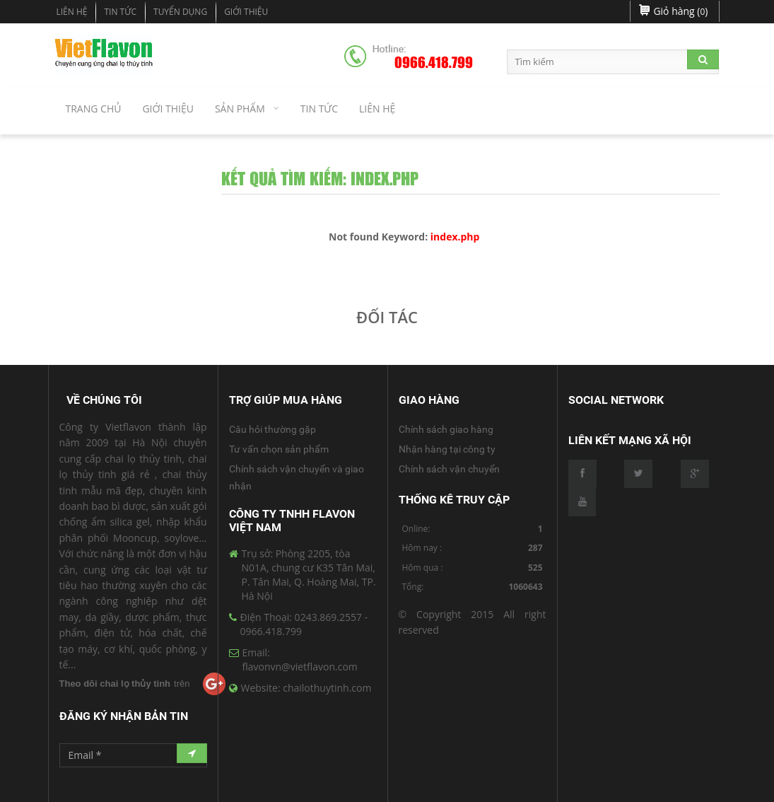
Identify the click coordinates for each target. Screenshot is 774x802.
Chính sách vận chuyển (449, 469)
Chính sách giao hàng (446, 429)
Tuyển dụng (180, 12)
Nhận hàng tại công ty (447, 449)
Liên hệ (72, 12)
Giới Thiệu (246, 12)
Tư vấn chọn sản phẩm (279, 449)
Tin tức (120, 12)
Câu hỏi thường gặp (272, 429)
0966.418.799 (433, 63)
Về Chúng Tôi (104, 400)
